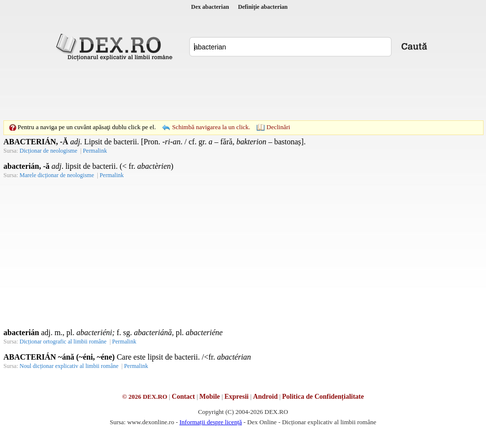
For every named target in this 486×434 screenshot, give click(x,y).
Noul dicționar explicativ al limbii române (69, 366)
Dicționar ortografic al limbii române (63, 341)
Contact (183, 396)
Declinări (278, 127)
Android (265, 396)
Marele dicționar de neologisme (57, 175)
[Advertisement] (243, 91)
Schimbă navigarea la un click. (211, 127)
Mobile (209, 396)
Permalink (95, 150)
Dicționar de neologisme (48, 150)
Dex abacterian (210, 6)
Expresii (236, 396)
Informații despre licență (210, 422)
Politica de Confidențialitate (323, 396)
